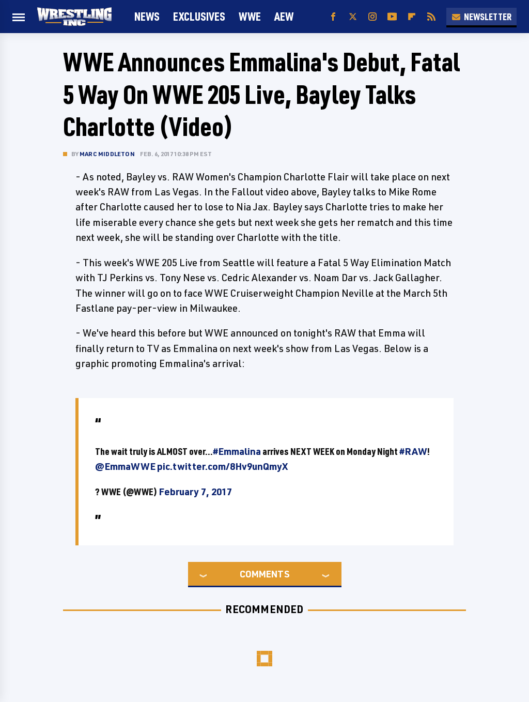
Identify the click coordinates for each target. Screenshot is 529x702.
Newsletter (481, 16)
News (147, 16)
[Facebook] (333, 16)
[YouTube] (392, 16)
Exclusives (199, 16)
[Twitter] (352, 16)
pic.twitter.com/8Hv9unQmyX (222, 466)
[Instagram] (372, 16)
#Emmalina (237, 451)
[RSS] (431, 16)
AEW (283, 16)
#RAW (413, 451)
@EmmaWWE (125, 466)
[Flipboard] (411, 16)
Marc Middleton (107, 154)
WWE (250, 16)
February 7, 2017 (195, 491)
